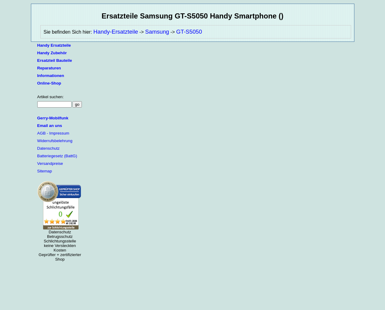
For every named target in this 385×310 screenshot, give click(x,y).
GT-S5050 (189, 31)
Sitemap (44, 171)
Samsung (157, 31)
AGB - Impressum (53, 133)
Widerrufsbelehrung (54, 140)
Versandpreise (50, 163)
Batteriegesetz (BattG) (57, 156)
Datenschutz (48, 148)
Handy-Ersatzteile (115, 31)
